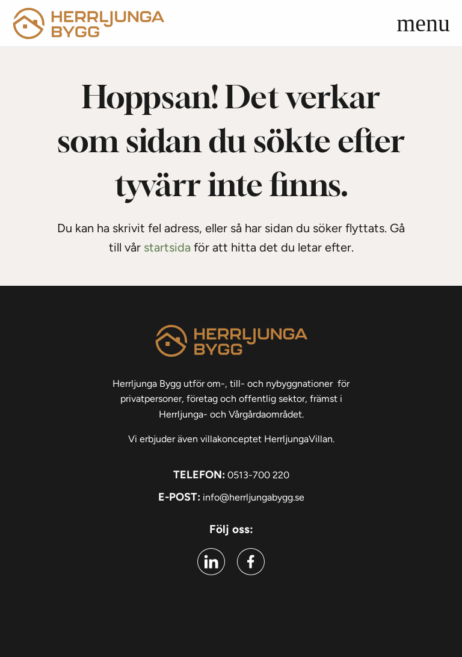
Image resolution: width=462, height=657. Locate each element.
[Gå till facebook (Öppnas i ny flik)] (251, 561)
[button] (438, 23)
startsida (167, 247)
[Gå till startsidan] (88, 23)
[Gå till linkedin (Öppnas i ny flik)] (211, 561)
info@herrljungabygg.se (253, 497)
